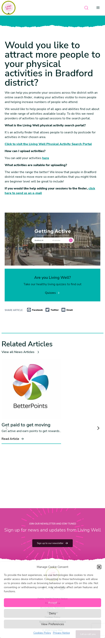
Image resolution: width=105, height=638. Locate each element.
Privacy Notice (61, 633)
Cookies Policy (42, 633)
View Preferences (52, 624)
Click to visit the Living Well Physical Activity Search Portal (48, 144)
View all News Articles (21, 352)
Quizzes (52, 293)
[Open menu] (99, 8)
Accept (52, 603)
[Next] (98, 428)
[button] (99, 567)
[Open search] (86, 8)
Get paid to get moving (26, 425)
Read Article (13, 439)
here (45, 158)
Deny (52, 613)
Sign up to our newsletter (52, 543)
